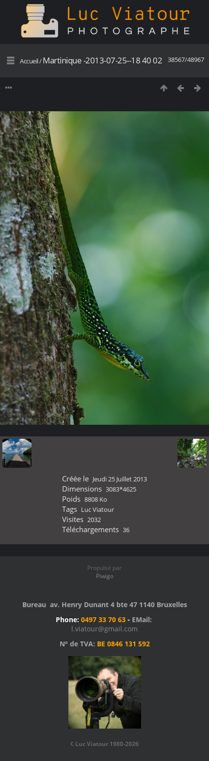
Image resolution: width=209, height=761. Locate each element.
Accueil (29, 61)
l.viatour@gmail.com (104, 628)
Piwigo (104, 576)
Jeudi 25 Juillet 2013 (120, 479)
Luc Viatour (97, 509)
